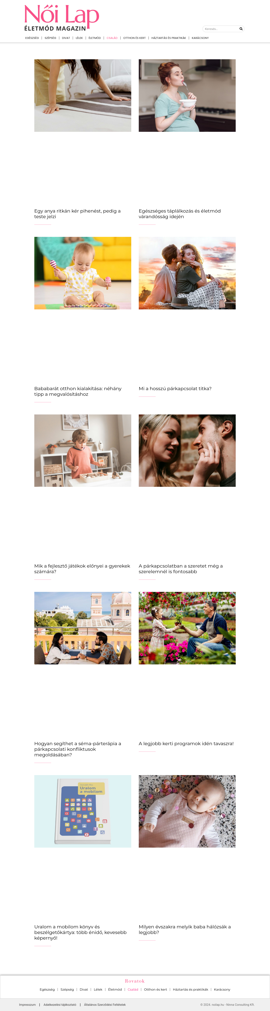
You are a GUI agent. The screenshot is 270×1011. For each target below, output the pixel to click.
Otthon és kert (134, 38)
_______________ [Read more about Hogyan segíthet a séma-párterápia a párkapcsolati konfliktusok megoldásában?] (42, 761)
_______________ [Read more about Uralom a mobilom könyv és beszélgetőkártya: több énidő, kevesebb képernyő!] (42, 945)
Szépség (50, 38)
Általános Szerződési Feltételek (105, 1005)
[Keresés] (241, 29)
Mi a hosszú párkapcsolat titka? (175, 388)
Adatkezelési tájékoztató (60, 1005)
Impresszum (27, 1005)
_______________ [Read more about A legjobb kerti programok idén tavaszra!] (147, 750)
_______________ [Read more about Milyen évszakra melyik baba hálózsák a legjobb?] (147, 939)
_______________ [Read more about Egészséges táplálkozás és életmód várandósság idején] (147, 223)
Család (112, 38)
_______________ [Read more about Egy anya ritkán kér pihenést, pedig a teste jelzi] (42, 223)
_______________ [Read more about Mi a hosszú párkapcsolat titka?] (147, 395)
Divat (66, 38)
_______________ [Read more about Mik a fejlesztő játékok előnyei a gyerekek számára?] (42, 578)
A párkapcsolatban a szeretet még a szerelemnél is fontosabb (181, 568)
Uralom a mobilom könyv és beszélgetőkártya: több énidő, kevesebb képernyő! (80, 932)
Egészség (32, 38)
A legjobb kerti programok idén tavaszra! (186, 743)
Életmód (95, 38)
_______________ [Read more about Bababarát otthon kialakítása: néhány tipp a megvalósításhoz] (42, 401)
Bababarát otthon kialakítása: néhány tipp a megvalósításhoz (78, 391)
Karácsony (200, 38)
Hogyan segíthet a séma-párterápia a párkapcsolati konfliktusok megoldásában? (77, 749)
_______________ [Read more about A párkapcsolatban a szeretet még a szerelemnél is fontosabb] (147, 578)
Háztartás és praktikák (169, 38)
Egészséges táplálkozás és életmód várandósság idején (180, 213)
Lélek (79, 38)
